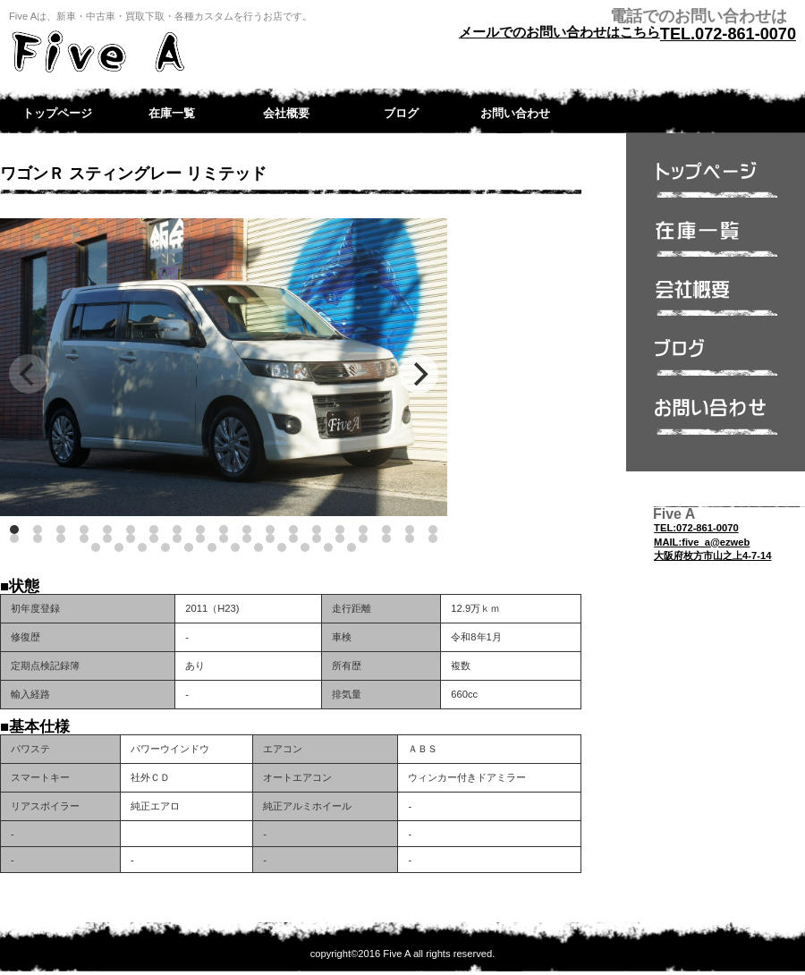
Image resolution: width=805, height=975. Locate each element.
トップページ (715, 185)
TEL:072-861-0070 (696, 527)
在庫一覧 (715, 244)
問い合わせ (715, 421)
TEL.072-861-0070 (728, 34)
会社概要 (715, 303)
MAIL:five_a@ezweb (702, 542)
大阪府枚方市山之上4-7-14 (712, 555)
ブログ (715, 362)
